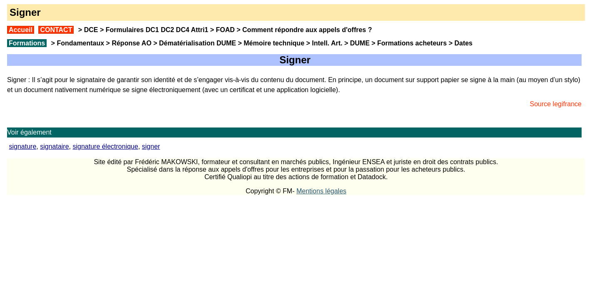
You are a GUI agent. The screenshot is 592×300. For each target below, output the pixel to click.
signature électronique (105, 146)
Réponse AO (131, 43)
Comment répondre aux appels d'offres (304, 29)
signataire (54, 146)
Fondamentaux (79, 43)
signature (22, 146)
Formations (27, 43)
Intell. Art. (327, 43)
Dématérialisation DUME (197, 43)
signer (151, 146)
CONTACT (56, 29)
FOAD (225, 29)
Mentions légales (321, 191)
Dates (463, 43)
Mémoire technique (274, 43)
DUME (360, 43)
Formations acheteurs (412, 43)
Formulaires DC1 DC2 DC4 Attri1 (157, 29)
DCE (91, 29)
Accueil (20, 29)
